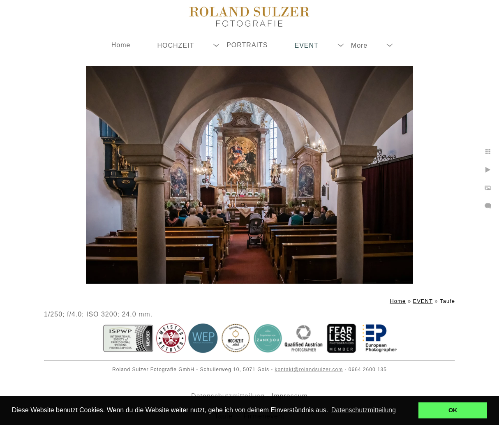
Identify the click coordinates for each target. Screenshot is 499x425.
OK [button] (452, 410)
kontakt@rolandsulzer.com (309, 369)
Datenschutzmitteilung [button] (363, 410)
